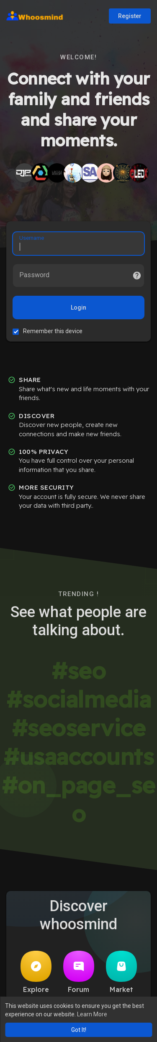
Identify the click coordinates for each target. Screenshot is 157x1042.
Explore (36, 972)
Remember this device (52, 331)
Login (78, 307)
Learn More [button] (92, 1014)
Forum (78, 972)
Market (121, 972)
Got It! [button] (78, 1029)
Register (130, 16)
